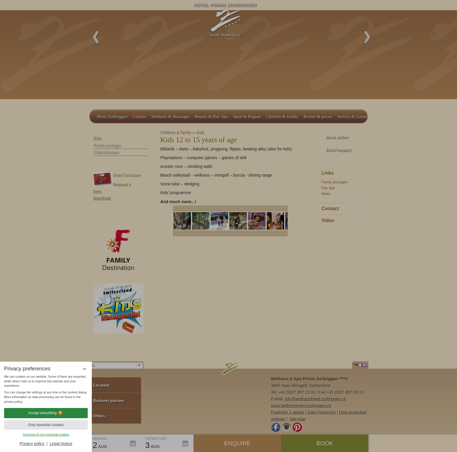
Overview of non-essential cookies (46, 434)
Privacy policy (32, 443)
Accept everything (46, 413)
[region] (46, 389)
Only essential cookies (46, 425)
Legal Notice (61, 443)
